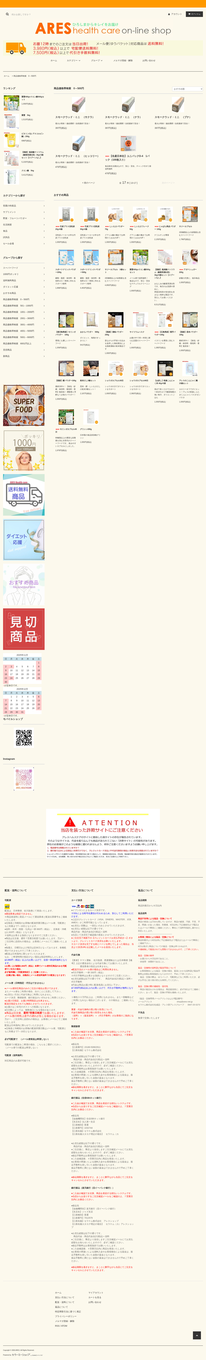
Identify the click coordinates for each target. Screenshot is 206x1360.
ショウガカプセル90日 (139, 380)
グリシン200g (86, 429)
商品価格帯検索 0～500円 (25, 76)
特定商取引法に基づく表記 (68, 1311)
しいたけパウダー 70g (114, 227)
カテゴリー (74, 60)
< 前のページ (88, 183)
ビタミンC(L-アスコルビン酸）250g (33, 135)
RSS (57, 1326)
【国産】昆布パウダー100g (188, 333)
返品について (61, 1307)
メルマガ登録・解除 (123, 60)
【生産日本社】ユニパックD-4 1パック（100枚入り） (127, 158)
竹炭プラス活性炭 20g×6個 (65, 227)
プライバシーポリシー (66, 1316)
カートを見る (94, 1297)
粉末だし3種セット (88, 380)
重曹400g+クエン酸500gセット (33, 98)
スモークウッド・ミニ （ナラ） (123, 117)
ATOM (64, 1326)
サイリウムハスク (137, 332)
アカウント (176, 14)
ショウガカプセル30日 (114, 380)
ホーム (54, 60)
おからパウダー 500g (90, 332)
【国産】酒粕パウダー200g (114, 333)
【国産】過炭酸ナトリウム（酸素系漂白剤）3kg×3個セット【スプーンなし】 (33, 155)
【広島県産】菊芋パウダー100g (165, 333)
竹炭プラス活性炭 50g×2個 (89, 227)
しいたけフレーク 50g (139, 227)
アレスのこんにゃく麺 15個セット (189, 381)
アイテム (193, 14)
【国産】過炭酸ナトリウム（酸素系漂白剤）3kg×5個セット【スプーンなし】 (164, 273)
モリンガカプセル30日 (66, 430)
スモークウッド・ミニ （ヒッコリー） (77, 156)
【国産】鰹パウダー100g (65, 380)
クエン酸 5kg (28, 171)
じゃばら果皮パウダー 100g (165, 227)
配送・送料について (64, 1302)
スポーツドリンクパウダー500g (90, 270)
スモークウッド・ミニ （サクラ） (75, 117)
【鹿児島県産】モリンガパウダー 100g (65, 333)
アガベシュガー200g (188, 270)
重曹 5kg (26, 115)
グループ (97, 60)
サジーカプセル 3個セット (115, 270)
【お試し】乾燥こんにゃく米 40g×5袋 (164, 381)
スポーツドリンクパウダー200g (65, 270)
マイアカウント (95, 1292)
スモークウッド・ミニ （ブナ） (173, 117)
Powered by (23, 1355)
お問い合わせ (149, 60)
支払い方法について (64, 1297)
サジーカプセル (185, 226)
